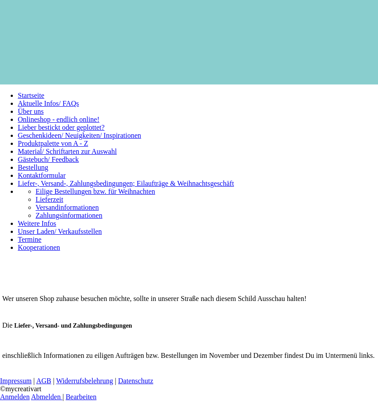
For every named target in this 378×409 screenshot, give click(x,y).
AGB (43, 381)
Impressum (16, 381)
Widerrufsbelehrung (84, 381)
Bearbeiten (81, 397)
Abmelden (47, 397)
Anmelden (15, 397)
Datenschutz (135, 381)
